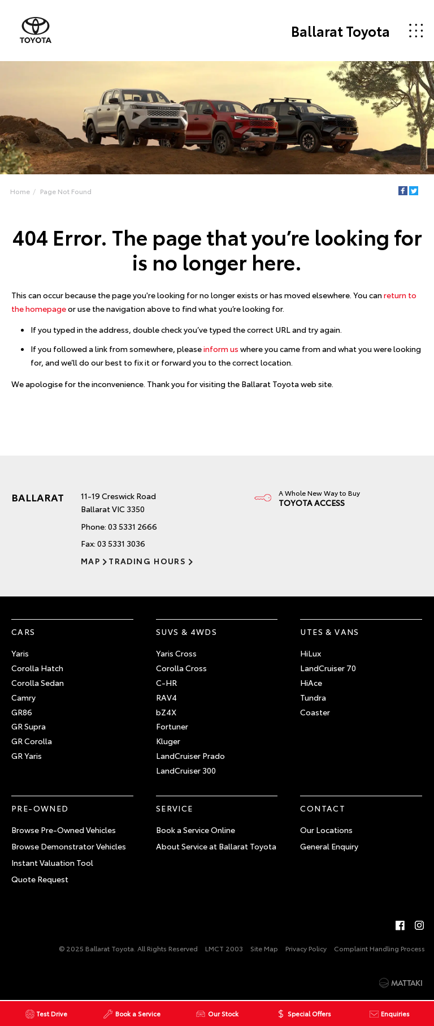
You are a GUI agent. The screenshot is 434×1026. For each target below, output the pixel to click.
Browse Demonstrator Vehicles (68, 846)
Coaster (315, 712)
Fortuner (172, 726)
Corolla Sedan (37, 682)
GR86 (21, 712)
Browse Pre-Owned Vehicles (63, 829)
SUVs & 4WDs (186, 631)
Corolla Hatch (37, 667)
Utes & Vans (329, 631)
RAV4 (166, 697)
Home (20, 191)
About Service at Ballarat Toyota (216, 846)
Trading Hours (147, 560)
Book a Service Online (195, 829)
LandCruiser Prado (190, 755)
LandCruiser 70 (328, 667)
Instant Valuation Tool (52, 862)
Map (90, 560)
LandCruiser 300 (186, 770)
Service (174, 808)
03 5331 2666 (132, 526)
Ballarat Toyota (340, 30)
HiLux (310, 653)
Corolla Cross (181, 667)
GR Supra (28, 726)
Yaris (20, 653)
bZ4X (166, 712)
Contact (322, 808)
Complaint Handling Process (379, 948)
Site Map (264, 948)
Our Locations (326, 829)
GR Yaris (26, 755)
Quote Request (39, 879)
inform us (220, 348)
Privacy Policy (306, 948)
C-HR (166, 682)
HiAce (311, 682)
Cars (23, 631)
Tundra (313, 697)
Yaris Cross (176, 653)
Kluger (168, 740)
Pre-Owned (40, 808)
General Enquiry (329, 846)
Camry (23, 697)
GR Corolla (31, 740)
